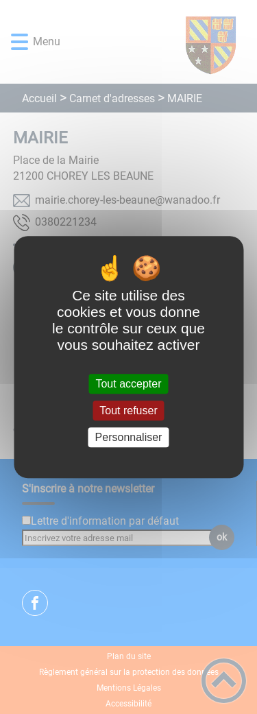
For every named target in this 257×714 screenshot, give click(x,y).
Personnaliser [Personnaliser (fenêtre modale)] (128, 437)
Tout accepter (128, 384)
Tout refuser (128, 410)
